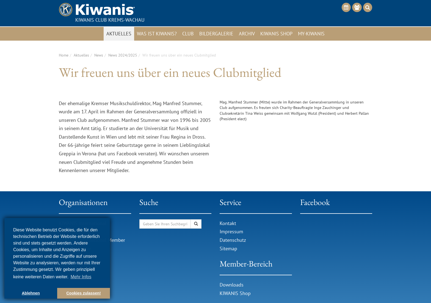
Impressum (231, 231)
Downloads (232, 285)
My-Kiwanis (311, 33)
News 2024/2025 (122, 55)
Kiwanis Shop (276, 33)
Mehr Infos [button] (81, 276)
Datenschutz (233, 240)
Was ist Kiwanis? (157, 33)
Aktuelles (118, 33)
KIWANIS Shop (235, 293)
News (98, 55)
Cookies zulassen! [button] (83, 293)
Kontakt (228, 223)
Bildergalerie (216, 33)
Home (63, 55)
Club (188, 33)
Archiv (247, 33)
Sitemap (228, 248)
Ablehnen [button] (31, 293)
